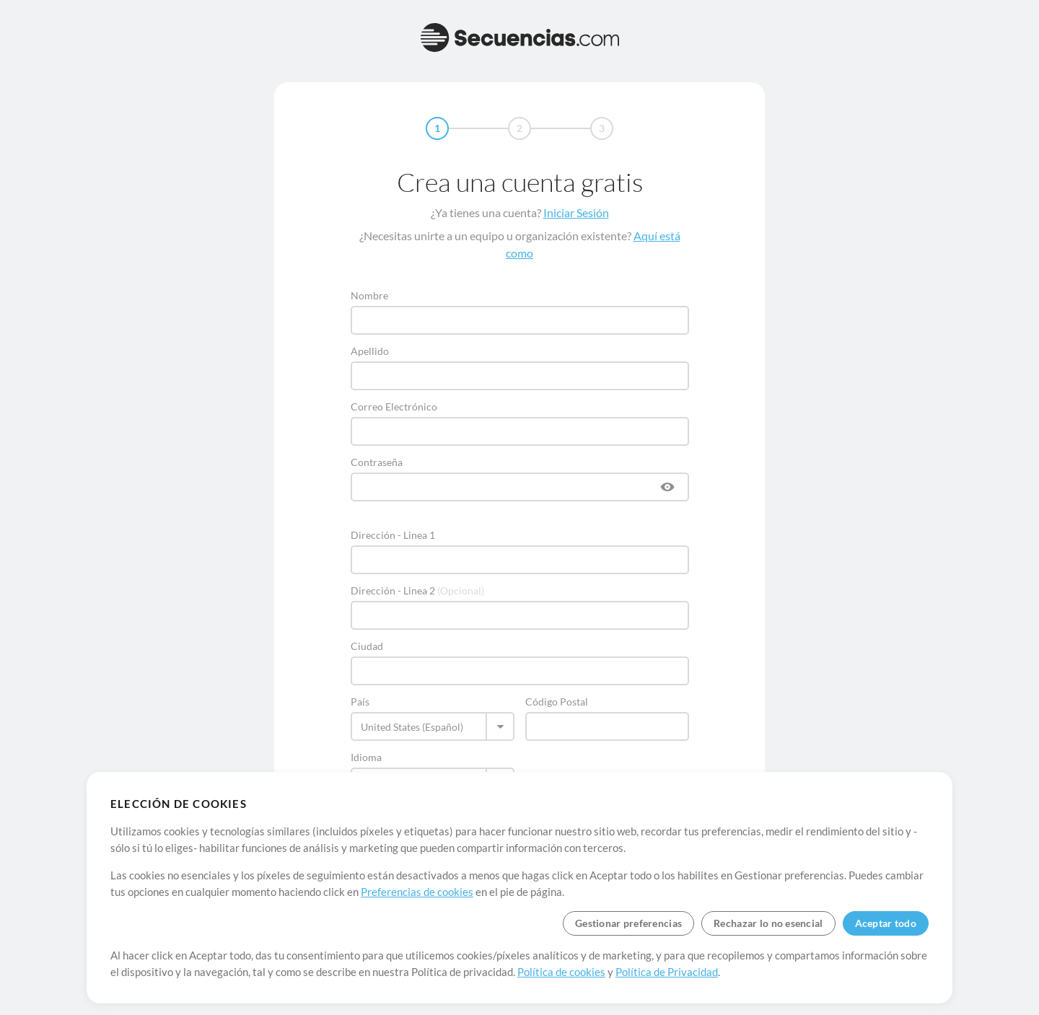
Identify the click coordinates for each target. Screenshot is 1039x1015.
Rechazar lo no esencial (768, 923)
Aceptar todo (885, 923)
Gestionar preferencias (628, 923)
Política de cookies (561, 971)
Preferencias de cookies (417, 891)
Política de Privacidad (666, 971)
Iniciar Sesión (576, 212)
